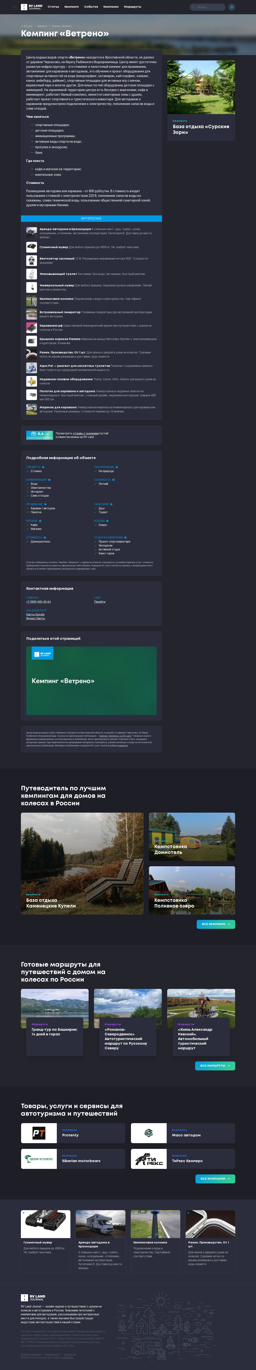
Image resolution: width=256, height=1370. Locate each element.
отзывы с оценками (86, 433)
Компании (111, 7)
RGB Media (67, 1357)
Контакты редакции (31, 1354)
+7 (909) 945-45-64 (38, 601)
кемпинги (123, 745)
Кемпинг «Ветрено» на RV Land (115, 736)
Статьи (53, 7)
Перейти (99, 601)
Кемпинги (71, 7)
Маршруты (132, 7)
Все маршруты (215, 1066)
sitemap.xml (70, 1354)
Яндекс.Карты (35, 618)
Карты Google (35, 614)
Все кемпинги (216, 924)
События (91, 7)
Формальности (52, 1354)
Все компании (215, 1179)
